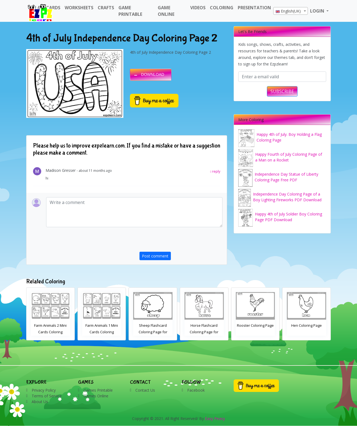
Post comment (155, 256)
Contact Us (145, 390)
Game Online (166, 11)
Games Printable (98, 390)
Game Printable (130, 11)
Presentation (254, 8)
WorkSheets (79, 8)
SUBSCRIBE (282, 91)
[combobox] (290, 11)
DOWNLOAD (152, 74)
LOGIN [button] (317, 11)
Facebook (196, 390)
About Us (40, 401)
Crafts (106, 8)
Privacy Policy (44, 390)
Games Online (96, 395)
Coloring (221, 8)
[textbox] (290, 11)
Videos (198, 8)
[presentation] (180, 241)
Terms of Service (47, 395)
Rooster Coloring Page (306, 325)
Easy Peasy (215, 418)
